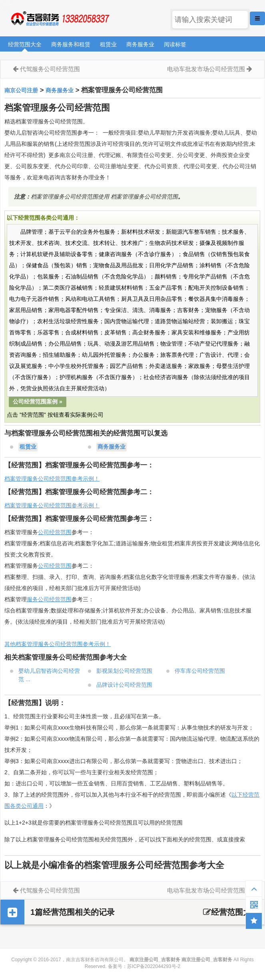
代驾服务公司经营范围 (50, 69)
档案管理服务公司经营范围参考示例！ (52, 478)
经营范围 (60, 566)
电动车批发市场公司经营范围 (206, 69)
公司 (43, 566)
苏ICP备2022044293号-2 (153, 966)
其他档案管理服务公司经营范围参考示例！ (57, 644)
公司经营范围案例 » (37, 401)
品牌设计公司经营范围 (124, 685)
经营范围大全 (25, 44)
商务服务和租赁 (70, 44)
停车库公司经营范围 (200, 671)
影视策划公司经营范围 (124, 671)
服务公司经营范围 (49, 599)
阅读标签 (175, 44)
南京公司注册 (21, 90)
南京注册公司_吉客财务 (59, 18)
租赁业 (108, 44)
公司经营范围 (55, 532)
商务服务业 (140, 44)
